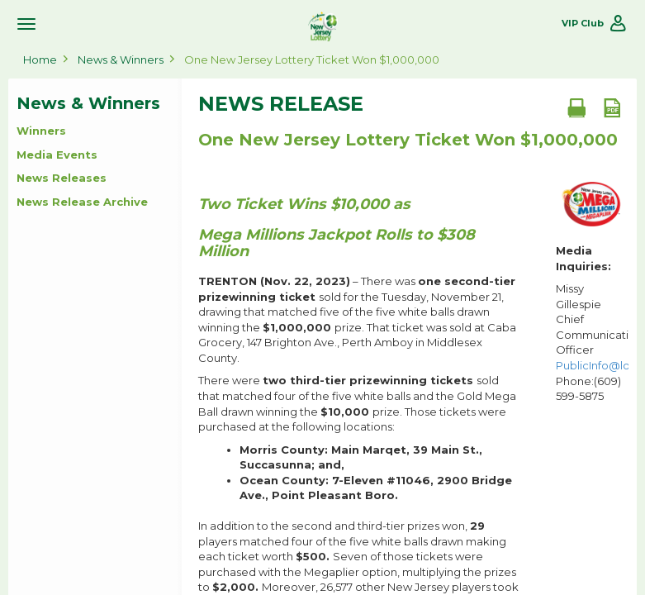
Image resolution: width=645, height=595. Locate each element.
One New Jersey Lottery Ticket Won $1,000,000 (311, 59)
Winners (41, 130)
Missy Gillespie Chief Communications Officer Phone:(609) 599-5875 (592, 342)
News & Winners (121, 59)
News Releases (62, 177)
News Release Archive (82, 201)
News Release (280, 104)
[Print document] (576, 107)
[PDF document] (612, 107)
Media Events (57, 154)
